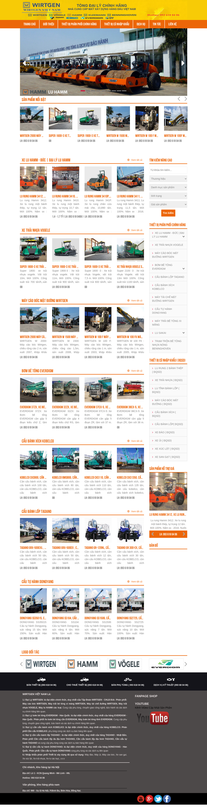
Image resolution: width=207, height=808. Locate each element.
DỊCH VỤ (141, 24)
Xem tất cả (134, 160)
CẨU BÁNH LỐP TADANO (168, 277)
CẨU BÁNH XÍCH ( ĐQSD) (164, 414)
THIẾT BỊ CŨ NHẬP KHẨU (116, 24)
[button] (32, 62)
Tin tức (157, 24)
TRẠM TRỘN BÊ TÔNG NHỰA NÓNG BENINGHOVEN (166, 345)
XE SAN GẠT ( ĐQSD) (166, 457)
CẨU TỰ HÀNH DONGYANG (162, 311)
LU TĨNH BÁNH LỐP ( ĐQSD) (165, 391)
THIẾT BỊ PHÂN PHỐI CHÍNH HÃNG (79, 24)
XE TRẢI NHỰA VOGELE (167, 245)
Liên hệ (172, 24)
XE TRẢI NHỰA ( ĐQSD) (167, 380)
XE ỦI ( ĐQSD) (162, 441)
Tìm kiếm (168, 213)
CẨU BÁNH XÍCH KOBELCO (163, 287)
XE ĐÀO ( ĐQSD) (163, 433)
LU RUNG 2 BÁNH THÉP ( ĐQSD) (167, 370)
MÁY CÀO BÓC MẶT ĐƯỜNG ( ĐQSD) (165, 403)
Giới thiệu (48, 24)
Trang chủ (29, 24)
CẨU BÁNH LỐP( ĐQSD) (167, 424)
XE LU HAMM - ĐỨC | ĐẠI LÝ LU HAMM (168, 235)
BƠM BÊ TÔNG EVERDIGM (162, 267)
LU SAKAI (159, 333)
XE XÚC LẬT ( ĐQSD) (166, 449)
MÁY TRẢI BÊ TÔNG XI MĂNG (166, 323)
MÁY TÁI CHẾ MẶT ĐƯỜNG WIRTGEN (164, 299)
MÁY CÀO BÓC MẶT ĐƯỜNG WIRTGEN (165, 255)
